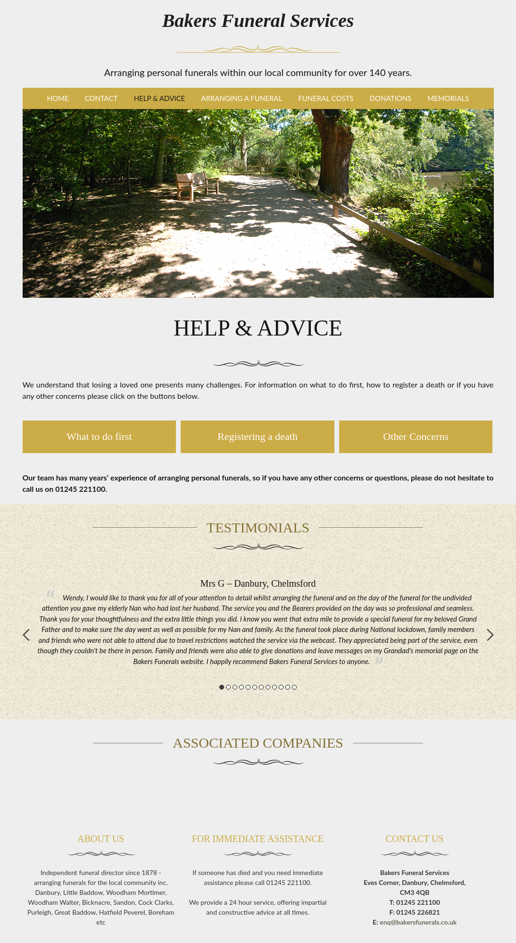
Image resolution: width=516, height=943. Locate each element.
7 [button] (261, 687)
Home (58, 98)
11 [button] (287, 687)
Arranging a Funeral (241, 98)
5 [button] (248, 687)
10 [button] (281, 687)
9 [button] (274, 687)
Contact (101, 98)
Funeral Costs (325, 98)
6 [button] (254, 687)
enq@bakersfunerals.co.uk (418, 922)
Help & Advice (159, 98)
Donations (391, 98)
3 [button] (235, 687)
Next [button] (490, 635)
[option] (258, 622)
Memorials (448, 98)
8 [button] (268, 687)
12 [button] (294, 687)
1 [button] (221, 687)
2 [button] (228, 687)
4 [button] (241, 687)
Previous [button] (26, 635)
